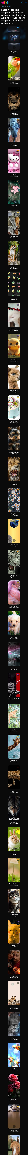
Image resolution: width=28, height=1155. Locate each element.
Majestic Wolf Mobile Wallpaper (14, 822)
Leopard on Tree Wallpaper (14, 792)
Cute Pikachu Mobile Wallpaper (14, 360)
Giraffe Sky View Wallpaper (14, 761)
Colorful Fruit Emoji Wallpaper (14, 298)
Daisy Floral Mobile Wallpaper (14, 514)
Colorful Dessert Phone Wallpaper (14, 422)
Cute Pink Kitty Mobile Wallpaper (14, 175)
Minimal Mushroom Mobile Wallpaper (14, 884)
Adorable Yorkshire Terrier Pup (14, 452)
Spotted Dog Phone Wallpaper (14, 144)
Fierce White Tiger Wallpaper (14, 576)
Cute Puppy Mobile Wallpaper (14, 637)
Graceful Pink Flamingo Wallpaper (14, 607)
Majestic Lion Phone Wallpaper (14, 113)
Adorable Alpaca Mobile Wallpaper (14, 391)
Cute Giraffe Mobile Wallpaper (14, 1007)
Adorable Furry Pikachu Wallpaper (14, 946)
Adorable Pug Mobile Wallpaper (14, 1131)
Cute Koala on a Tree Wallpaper (14, 237)
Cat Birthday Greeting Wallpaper (14, 329)
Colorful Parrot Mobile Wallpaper (14, 83)
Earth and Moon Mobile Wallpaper (14, 545)
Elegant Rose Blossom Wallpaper (14, 1100)
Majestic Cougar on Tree (14, 730)
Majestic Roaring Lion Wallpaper (14, 483)
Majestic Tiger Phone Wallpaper (14, 268)
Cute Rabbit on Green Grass (14, 853)
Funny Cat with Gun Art (14, 699)
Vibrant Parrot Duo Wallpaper (14, 1069)
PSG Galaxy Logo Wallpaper (14, 52)
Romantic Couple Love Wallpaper (14, 977)
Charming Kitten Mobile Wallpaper (14, 915)
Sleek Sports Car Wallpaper (14, 668)
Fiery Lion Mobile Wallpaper (14, 1038)
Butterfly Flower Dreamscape (14, 206)
